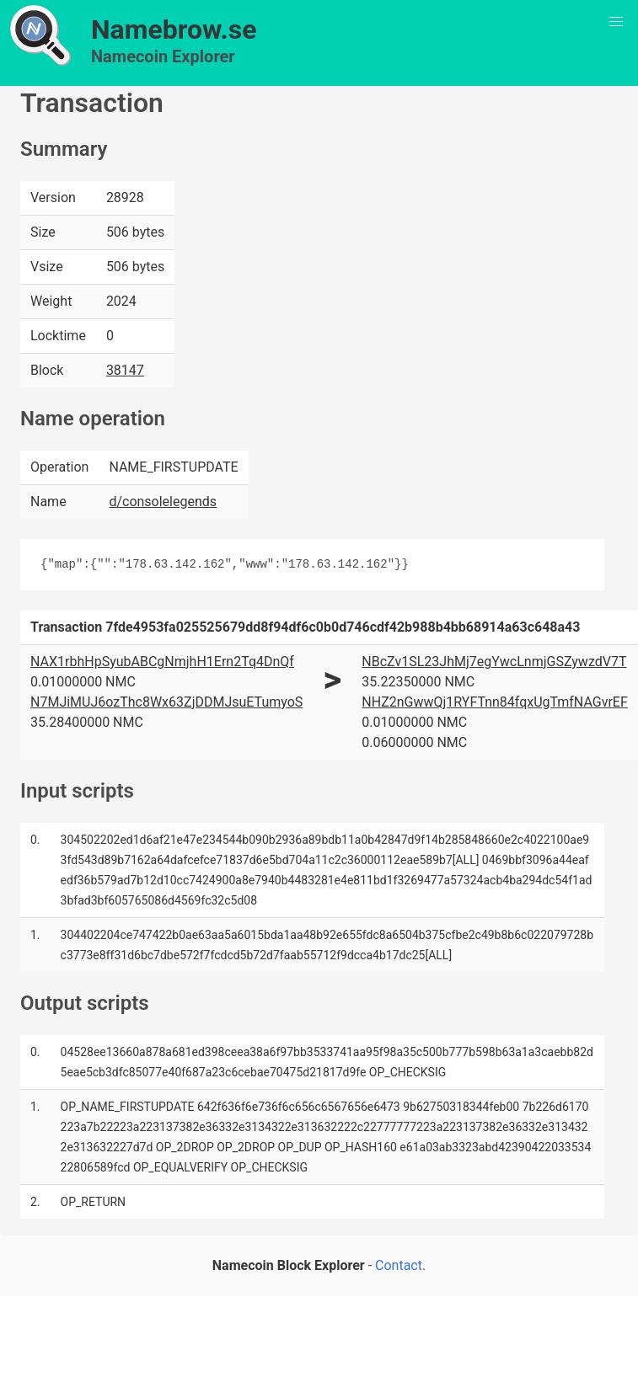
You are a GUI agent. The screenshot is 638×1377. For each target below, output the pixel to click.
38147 (125, 370)
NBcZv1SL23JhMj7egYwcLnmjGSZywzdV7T (494, 662)
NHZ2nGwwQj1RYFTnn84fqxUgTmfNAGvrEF (494, 702)
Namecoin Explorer (163, 56)
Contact (398, 1265)
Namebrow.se (174, 29)
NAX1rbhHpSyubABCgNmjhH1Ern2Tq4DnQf (162, 662)
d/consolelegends (163, 502)
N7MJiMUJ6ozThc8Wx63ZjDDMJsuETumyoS (166, 702)
